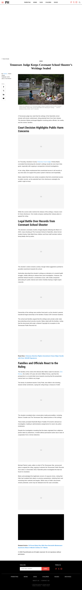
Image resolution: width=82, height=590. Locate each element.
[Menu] (3, 2)
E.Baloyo (5, 73)
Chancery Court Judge (44, 162)
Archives (68, 576)
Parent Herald (6, 58)
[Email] (4, 98)
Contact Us (45, 580)
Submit (45, 568)
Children (48, 2)
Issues (56, 2)
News (41, 61)
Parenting (27, 2)
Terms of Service (36, 585)
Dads (41, 2)
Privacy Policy (46, 585)
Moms (35, 2)
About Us (36, 580)
